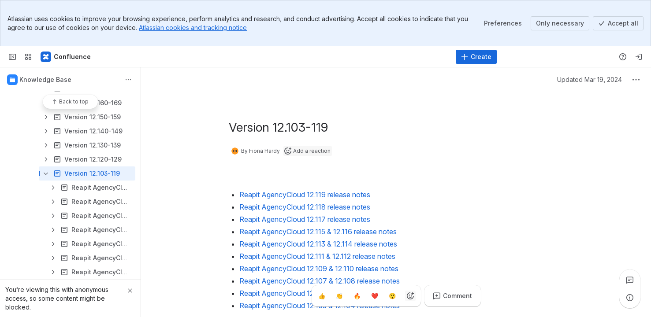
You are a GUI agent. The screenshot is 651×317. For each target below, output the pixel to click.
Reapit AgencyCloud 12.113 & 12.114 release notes (318, 244)
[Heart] (375, 296)
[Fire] (357, 296)
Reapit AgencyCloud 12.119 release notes (304, 194)
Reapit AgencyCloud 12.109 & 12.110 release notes (318, 268)
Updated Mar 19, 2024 (589, 79)
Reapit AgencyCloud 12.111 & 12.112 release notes (317, 256)
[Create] (476, 57)
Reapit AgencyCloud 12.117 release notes (304, 219)
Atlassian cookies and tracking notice (193, 27)
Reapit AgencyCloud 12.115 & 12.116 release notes (318, 231)
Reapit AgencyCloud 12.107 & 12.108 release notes (319, 280)
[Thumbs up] (322, 296)
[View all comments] (630, 280)
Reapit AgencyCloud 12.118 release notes (304, 207)
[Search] (303, 57)
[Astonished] (393, 296)
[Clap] (340, 296)
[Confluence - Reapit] (66, 57)
